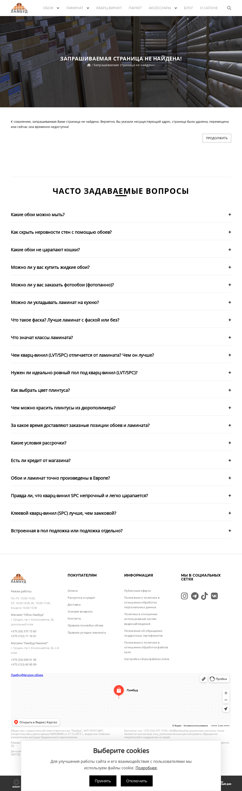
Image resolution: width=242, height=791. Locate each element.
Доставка (74, 604)
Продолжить (217, 138)
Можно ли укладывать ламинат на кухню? (55, 302)
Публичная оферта (137, 591)
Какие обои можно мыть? (38, 214)
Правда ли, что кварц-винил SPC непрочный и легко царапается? (79, 495)
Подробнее (146, 767)
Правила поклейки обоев (85, 625)
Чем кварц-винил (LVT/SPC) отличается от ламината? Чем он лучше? (82, 355)
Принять (103, 780)
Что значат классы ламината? (42, 337)
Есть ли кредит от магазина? (40, 460)
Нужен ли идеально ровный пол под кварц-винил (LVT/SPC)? (74, 373)
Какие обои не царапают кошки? (45, 250)
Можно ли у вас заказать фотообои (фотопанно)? (62, 285)
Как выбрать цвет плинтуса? (40, 390)
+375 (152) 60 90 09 (23, 664)
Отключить (136, 780)
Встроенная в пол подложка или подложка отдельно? (67, 531)
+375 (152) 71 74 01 (23, 636)
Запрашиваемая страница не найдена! (124, 65)
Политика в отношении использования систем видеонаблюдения (140, 619)
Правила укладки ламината (87, 632)
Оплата (73, 591)
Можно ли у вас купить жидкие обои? (50, 267)
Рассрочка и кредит (81, 598)
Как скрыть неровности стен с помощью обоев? (61, 232)
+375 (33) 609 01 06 (23, 660)
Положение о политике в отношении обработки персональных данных (141, 602)
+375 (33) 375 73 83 (23, 631)
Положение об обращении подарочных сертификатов (143, 633)
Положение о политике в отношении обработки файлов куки (146, 647)
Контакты (74, 618)
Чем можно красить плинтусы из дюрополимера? (63, 408)
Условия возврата (80, 611)
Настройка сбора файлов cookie (146, 659)
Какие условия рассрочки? (38, 443)
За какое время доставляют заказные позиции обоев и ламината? (80, 425)
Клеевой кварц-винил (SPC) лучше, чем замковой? (63, 513)
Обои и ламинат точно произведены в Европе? (60, 478)
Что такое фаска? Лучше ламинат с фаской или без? (65, 320)
